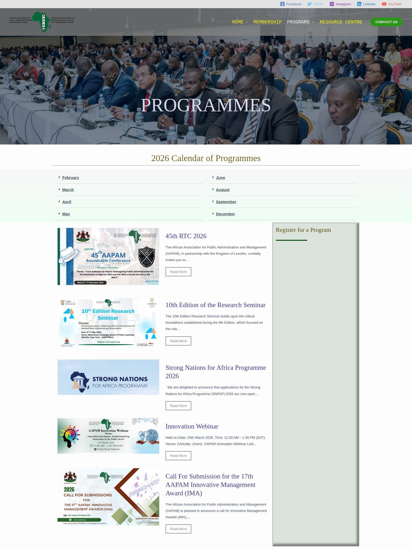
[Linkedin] (366, 4)
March (68, 189)
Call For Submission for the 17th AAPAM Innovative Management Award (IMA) (212, 487)
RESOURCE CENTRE (341, 22)
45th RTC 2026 (187, 236)
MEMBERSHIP (267, 22)
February (70, 177)
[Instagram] (340, 4)
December (225, 214)
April (66, 201)
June (220, 177)
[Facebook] (290, 4)
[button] (386, 22)
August (223, 189)
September (226, 201)
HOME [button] (237, 22)
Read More (178, 272)
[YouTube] (391, 4)
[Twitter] (315, 4)
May (66, 214)
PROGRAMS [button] (298, 22)
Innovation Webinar (193, 428)
